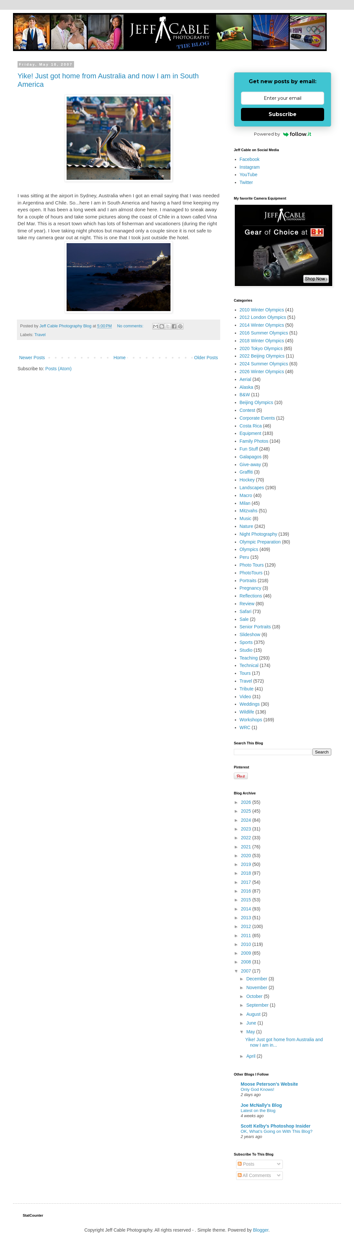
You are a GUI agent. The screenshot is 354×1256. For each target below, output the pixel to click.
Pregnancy (250, 588)
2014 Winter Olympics (262, 325)
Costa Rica (251, 425)
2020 (246, 855)
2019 (246, 864)
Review (247, 603)
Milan (245, 503)
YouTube (249, 174)
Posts (246, 1164)
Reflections (251, 595)
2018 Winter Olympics (262, 340)
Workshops (251, 719)
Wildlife (247, 711)
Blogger (260, 1230)
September (258, 1005)
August (253, 1014)
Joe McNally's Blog (261, 1105)
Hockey (247, 479)
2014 (246, 908)
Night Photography (258, 534)
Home (119, 357)
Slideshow (250, 634)
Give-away (250, 464)
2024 (246, 820)
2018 (246, 873)
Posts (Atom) (58, 368)
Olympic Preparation (260, 541)
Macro (246, 495)
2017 (246, 882)
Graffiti (246, 472)
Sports (246, 642)
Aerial (245, 379)
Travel (40, 335)
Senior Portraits (255, 626)
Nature (246, 526)
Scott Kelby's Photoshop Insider (275, 1126)
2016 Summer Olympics (264, 332)
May (251, 1031)
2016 (246, 891)
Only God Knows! (257, 1089)
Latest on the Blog (258, 1110)
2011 (246, 935)
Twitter (246, 182)
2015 (246, 899)
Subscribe (283, 114)
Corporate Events (257, 418)
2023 (246, 828)
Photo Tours (252, 565)
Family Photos (254, 441)
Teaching (249, 658)
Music (246, 518)
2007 (246, 971)
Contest (247, 410)
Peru (244, 557)
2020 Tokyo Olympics (261, 348)
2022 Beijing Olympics (262, 356)
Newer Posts (32, 357)
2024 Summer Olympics (264, 363)
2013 (246, 917)
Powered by (282, 134)
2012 (246, 926)
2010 (246, 944)
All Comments (254, 1175)
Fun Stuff (249, 448)
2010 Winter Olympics (262, 309)
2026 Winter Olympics (262, 371)
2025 (246, 811)
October (255, 996)
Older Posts (206, 357)
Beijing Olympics (256, 402)
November (257, 987)
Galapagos (251, 456)
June (251, 1023)
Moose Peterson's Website (269, 1084)
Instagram (250, 167)
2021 (246, 846)
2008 (246, 961)
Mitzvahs (249, 510)
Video (245, 696)
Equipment (250, 433)
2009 (246, 953)
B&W (245, 394)
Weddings (250, 704)
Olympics (249, 549)
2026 (246, 802)
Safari (246, 611)
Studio (246, 650)
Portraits (248, 580)
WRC (245, 727)
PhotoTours (251, 572)
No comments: (131, 326)
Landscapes (252, 487)
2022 (246, 837)
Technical (249, 665)
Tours (245, 673)
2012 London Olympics (263, 317)
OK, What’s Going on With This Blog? (276, 1131)
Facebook (249, 159)
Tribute (247, 688)
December (257, 978)
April (251, 1056)
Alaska (246, 387)
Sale (244, 619)
